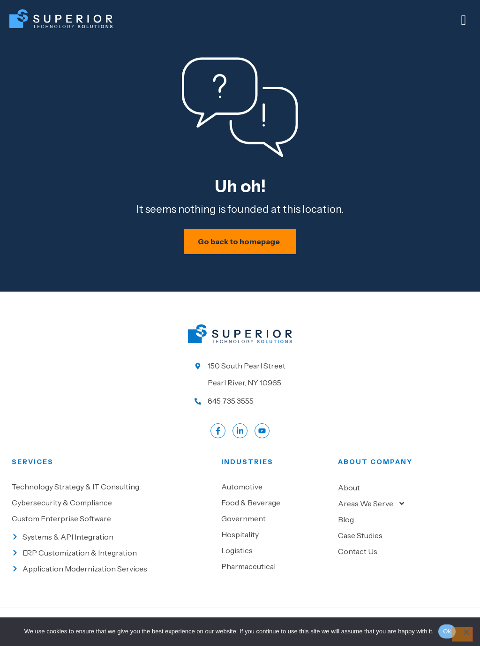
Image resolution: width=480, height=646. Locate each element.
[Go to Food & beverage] (275, 512)
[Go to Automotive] (275, 496)
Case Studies (360, 545)
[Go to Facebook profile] (217, 440)
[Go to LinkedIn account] (240, 440)
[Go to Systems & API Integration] (112, 546)
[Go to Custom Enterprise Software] (112, 528)
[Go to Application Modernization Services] (112, 578)
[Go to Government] (275, 528)
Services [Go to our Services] (32, 471)
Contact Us (357, 561)
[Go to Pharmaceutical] (275, 576)
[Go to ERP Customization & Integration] (112, 562)
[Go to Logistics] (275, 560)
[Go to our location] (240, 384)
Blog (346, 529)
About (349, 497)
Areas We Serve (371, 513)
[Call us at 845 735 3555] (240, 410)
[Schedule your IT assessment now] (240, 251)
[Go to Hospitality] (275, 544)
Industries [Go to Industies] (247, 471)
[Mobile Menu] (464, 20)
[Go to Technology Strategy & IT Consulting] (112, 496)
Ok (447, 631)
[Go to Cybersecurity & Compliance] (112, 512)
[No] (462, 634)
